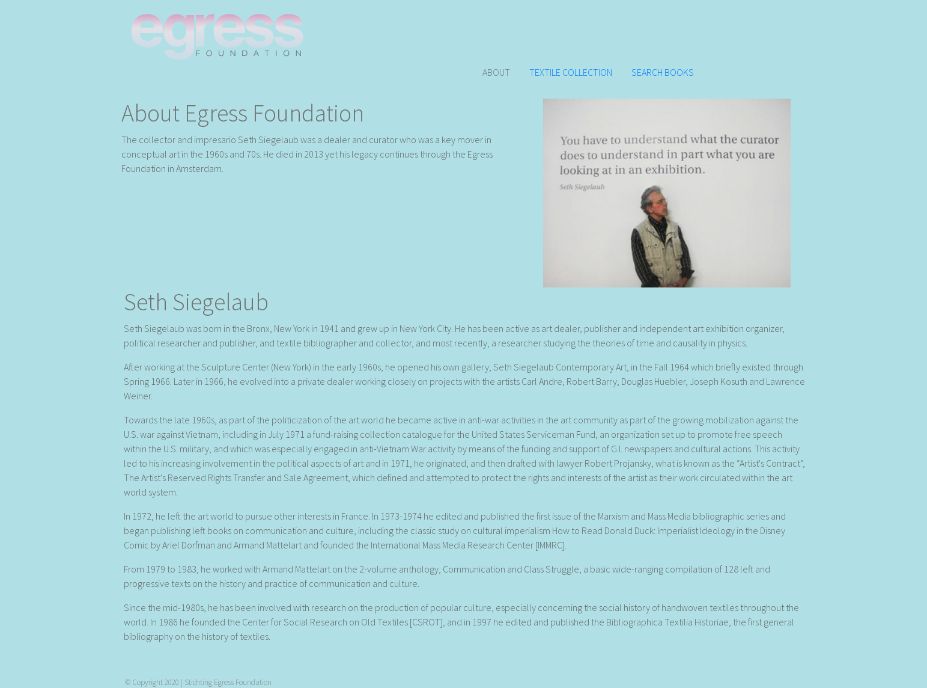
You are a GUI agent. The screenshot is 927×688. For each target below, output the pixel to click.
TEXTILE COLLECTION (570, 72)
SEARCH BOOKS (662, 72)
